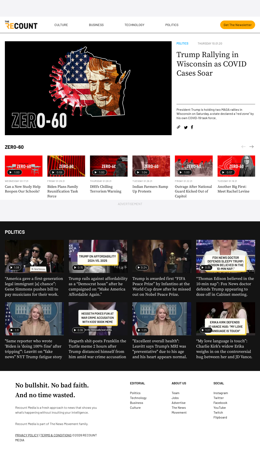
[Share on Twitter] (186, 128)
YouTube (219, 407)
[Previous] (251, 147)
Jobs (175, 398)
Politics (171, 25)
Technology (134, 25)
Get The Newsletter (238, 25)
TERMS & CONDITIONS (56, 435)
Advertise (179, 402)
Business (96, 25)
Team (175, 393)
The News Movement (64, 424)
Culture (61, 25)
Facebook (220, 402)
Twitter (218, 398)
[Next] (243, 147)
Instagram (220, 393)
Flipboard (220, 417)
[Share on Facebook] (192, 128)
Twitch (218, 412)
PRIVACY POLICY (26, 435)
